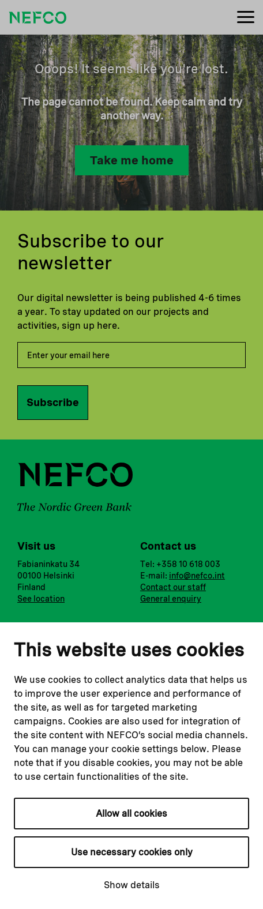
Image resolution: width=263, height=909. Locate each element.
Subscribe (53, 402)
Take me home (132, 160)
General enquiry (170, 598)
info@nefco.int (197, 575)
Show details (132, 885)
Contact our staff (173, 587)
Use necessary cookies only (132, 852)
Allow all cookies (131, 813)
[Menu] (245, 17)
